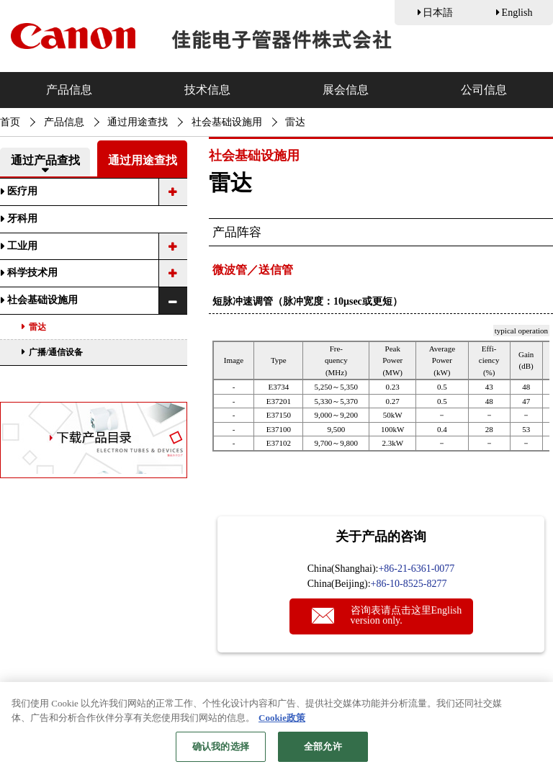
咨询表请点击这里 (406, 615)
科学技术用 (32, 272)
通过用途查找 (137, 122)
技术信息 (207, 90)
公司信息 (484, 90)
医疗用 (22, 191)
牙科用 (22, 218)
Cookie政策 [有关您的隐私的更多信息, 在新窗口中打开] (281, 725)
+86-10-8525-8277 (409, 583)
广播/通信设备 (56, 352)
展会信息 (346, 90)
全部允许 (323, 754)
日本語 (438, 12)
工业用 (22, 246)
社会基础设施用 (227, 122)
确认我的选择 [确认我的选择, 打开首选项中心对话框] (220, 754)
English (517, 12)
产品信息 (69, 90)
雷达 (37, 327)
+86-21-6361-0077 (416, 568)
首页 (10, 122)
